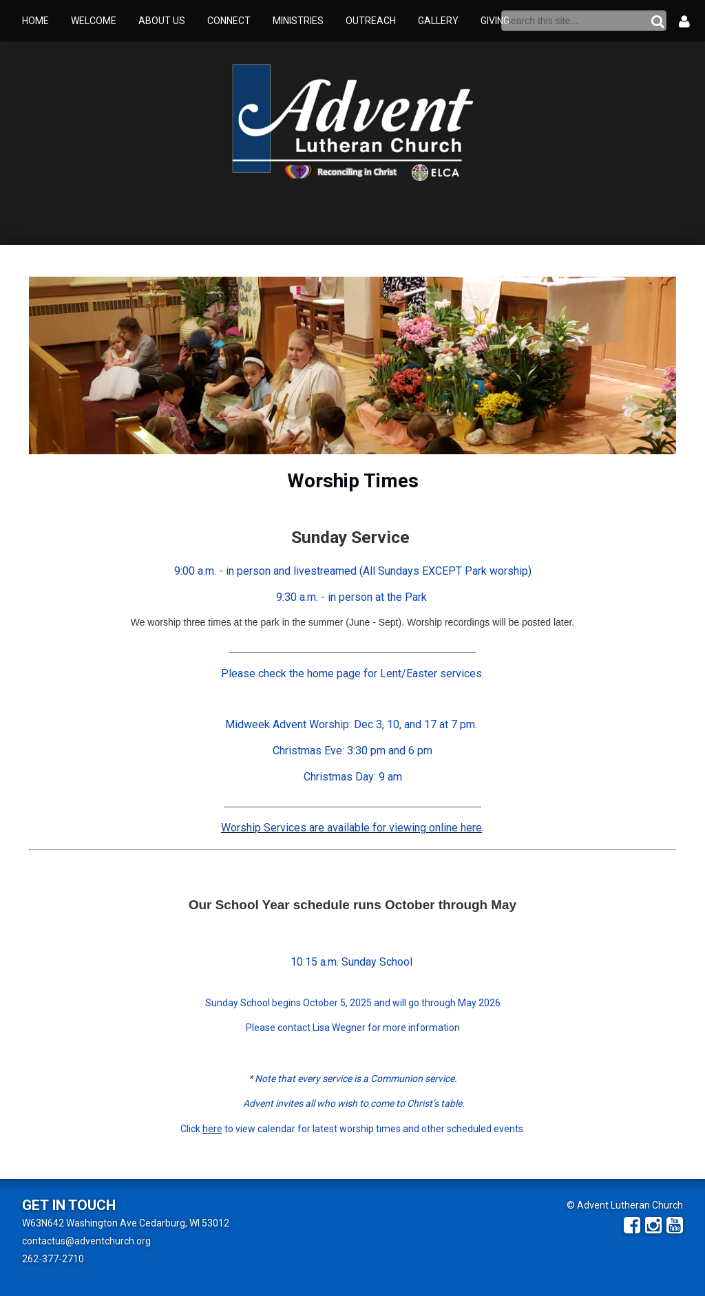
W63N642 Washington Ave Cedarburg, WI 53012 (125, 1223)
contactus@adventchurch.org (86, 1240)
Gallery (438, 20)
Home (35, 20)
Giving (495, 20)
